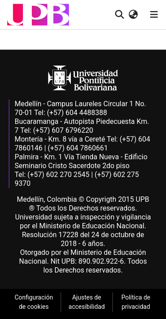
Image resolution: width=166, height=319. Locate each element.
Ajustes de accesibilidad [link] (87, 302)
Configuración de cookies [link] (34, 302)
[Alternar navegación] (154, 14)
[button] (38, 15)
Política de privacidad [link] (135, 302)
